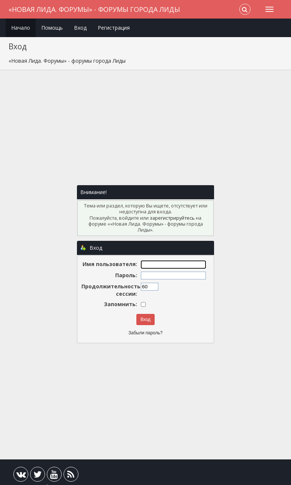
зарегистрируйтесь (172, 218)
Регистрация (114, 27)
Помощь (52, 27)
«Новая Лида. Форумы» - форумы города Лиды (94, 9)
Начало (20, 27)
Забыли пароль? (146, 332)
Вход (80, 27)
